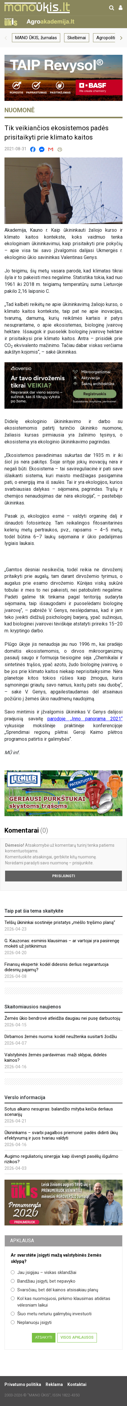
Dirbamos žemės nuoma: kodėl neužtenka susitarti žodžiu (60, 1036)
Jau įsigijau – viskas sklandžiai (43, 1272)
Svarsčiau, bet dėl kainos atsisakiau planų (54, 1290)
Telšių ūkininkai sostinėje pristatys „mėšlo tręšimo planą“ (59, 922)
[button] (5, 37)
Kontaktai (76, 1384)
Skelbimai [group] (76, 37)
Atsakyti (43, 1337)
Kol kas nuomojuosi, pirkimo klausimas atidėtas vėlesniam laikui (60, 1301)
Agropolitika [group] (108, 37)
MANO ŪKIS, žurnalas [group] (36, 37)
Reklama (54, 1384)
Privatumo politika (22, 1384)
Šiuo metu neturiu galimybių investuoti (51, 1313)
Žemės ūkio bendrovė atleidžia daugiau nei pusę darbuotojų (62, 1018)
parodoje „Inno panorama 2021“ (85, 719)
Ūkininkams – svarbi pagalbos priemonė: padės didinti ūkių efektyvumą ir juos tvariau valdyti (61, 1135)
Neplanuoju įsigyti (31, 1322)
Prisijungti (63, 876)
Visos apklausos (77, 1337)
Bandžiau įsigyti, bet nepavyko (43, 1281)
